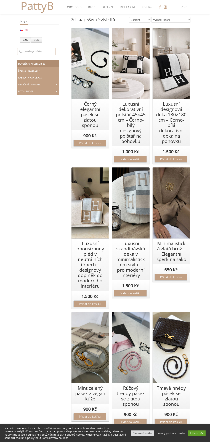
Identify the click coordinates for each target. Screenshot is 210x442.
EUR (36, 40)
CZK (25, 40)
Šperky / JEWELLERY (29, 70)
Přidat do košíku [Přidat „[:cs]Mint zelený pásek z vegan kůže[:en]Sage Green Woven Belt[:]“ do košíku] (90, 417)
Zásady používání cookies (171, 433)
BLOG (91, 7)
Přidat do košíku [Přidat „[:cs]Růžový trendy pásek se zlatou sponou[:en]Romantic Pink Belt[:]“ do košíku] (130, 422)
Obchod (74, 7)
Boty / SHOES (38, 91)
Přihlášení (127, 7)
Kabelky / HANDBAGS (30, 77)
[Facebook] (160, 7)
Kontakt (148, 7)
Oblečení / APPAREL (38, 84)
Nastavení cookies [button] (142, 433)
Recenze (107, 7)
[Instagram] (165, 7)
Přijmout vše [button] (196, 433)
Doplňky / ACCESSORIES (31, 63)
